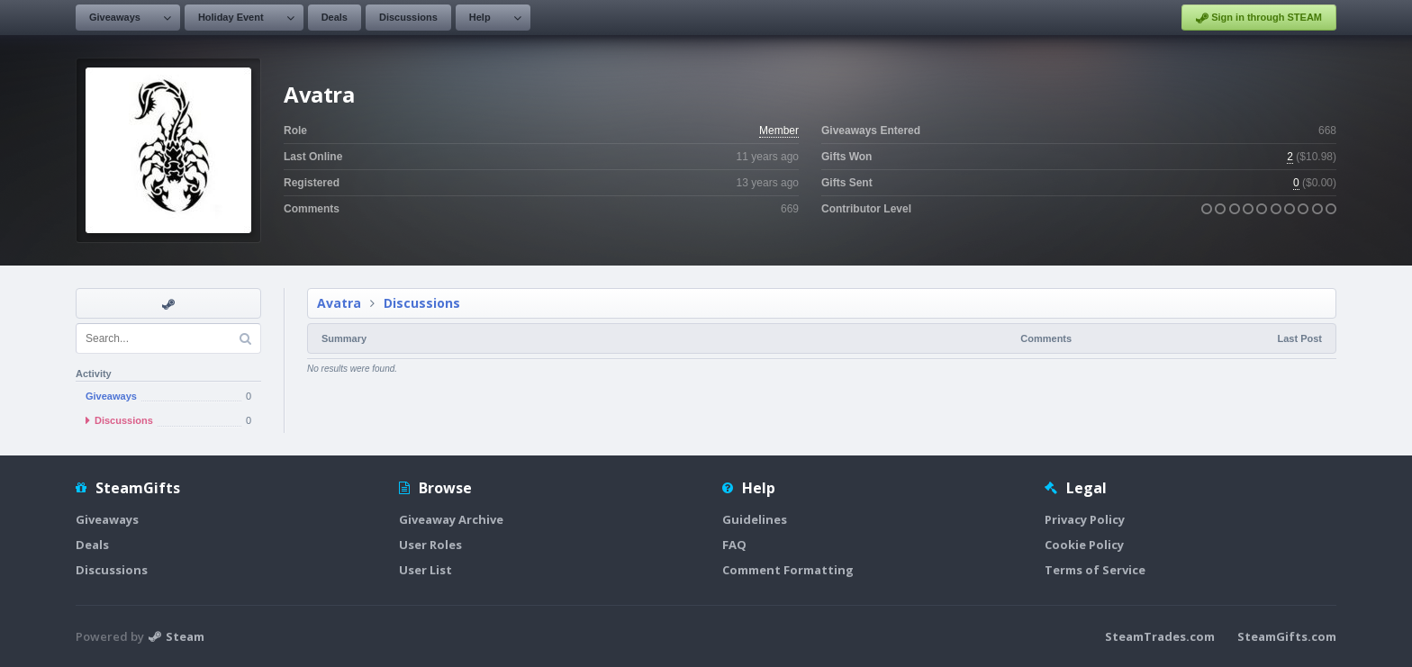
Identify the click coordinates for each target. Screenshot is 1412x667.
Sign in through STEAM (1259, 18)
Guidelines (754, 519)
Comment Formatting (788, 570)
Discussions (408, 17)
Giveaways (114, 17)
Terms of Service (1095, 570)
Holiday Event (231, 17)
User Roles (430, 544)
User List (425, 570)
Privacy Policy (1085, 519)
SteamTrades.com (1160, 636)
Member (779, 130)
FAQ (734, 544)
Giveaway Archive (451, 519)
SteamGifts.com (1286, 636)
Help (480, 17)
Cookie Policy (1084, 544)
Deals (334, 17)
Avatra (339, 302)
